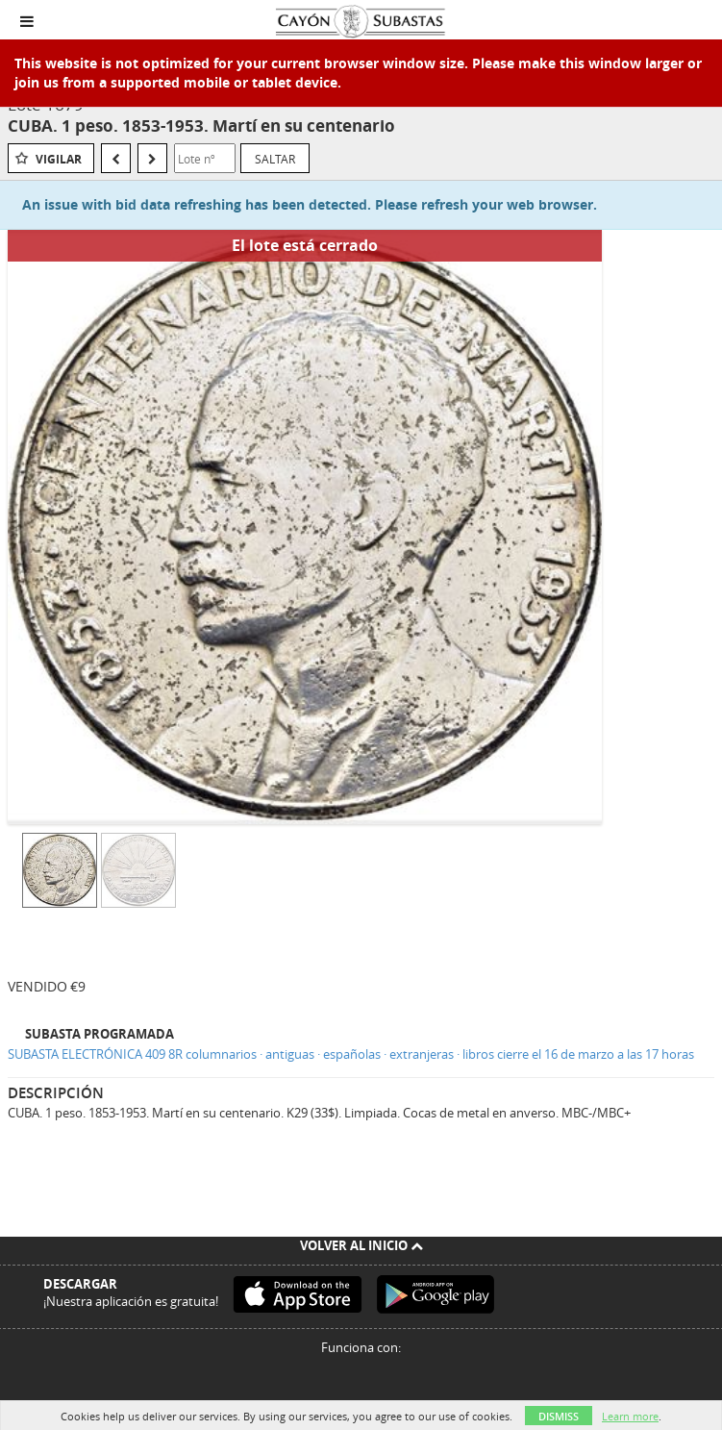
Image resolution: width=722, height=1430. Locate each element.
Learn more (630, 1416)
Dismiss (558, 1416)
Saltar (275, 158)
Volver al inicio (361, 1245)
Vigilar (59, 159)
